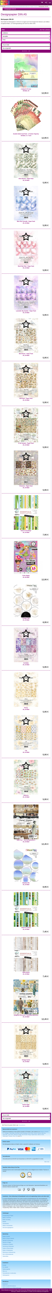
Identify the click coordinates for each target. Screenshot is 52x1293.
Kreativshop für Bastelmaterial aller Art (20, 6)
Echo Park (30, 1133)
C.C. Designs (6, 1133)
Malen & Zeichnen (7, 1217)
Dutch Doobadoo (24, 1133)
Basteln (4, 1221)
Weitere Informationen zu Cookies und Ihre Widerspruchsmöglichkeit (33, 1291)
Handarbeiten (6, 1223)
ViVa (14, 1136)
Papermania (34, 1134)
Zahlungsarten (6, 1275)
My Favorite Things (26, 1134)
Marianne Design (18, 1134)
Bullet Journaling (6, 1219)
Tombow (10, 1136)
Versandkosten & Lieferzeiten (9, 1273)
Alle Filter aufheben (45, 29)
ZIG (21, 1136)
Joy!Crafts (5, 1134)
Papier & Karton (34, 6)
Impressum (5, 1284)
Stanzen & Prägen (7, 1242)
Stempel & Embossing (8, 1240)
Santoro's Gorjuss (44, 1131)
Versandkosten (22, 1125)
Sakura (39, 1134)
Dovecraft (17, 1133)
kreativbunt (8, 6)
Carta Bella (11, 1133)
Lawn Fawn (10, 1134)
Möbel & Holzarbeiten (8, 1225)
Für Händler (5, 1267)
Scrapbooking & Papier (8, 1215)
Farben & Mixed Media (8, 1248)
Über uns (5, 1271)
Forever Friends (37, 1133)
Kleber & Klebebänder (8, 1250)
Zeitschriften (5, 1256)
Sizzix (42, 1134)
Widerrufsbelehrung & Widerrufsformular (12, 1288)
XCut (16, 1136)
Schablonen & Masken (8, 1244)
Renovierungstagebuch (8, 1227)
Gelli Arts (43, 1133)
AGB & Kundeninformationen (9, 1286)
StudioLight (5, 1136)
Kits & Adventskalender (8, 1254)
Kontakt (4, 1265)
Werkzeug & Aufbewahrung (9, 1252)
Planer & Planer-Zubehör (8, 1238)
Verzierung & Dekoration (8, 1246)
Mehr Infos (46, 1161)
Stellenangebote (6, 1269)
